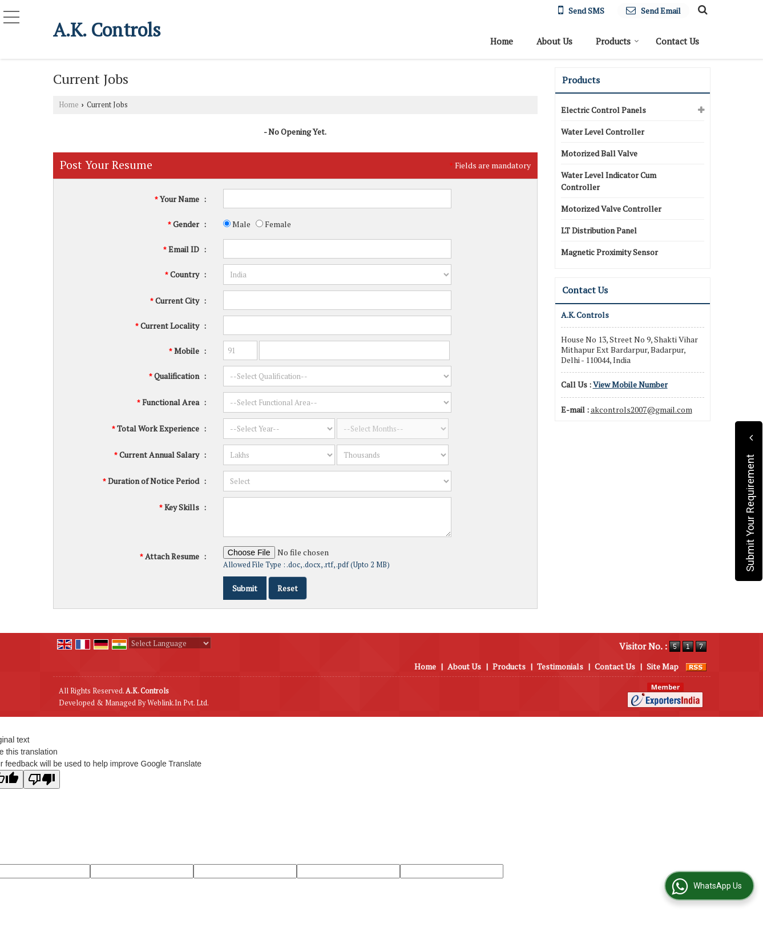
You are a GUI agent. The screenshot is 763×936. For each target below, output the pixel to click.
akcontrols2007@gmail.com (641, 409)
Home (501, 41)
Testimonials (560, 666)
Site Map (663, 666)
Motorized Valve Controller (611, 208)
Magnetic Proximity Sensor (609, 252)
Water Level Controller (602, 131)
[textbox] (337, 300)
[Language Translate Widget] (169, 643)
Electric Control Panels (603, 109)
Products (617, 41)
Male (237, 224)
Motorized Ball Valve (599, 153)
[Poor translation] (41, 779)
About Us (554, 41)
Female (273, 224)
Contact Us (677, 41)
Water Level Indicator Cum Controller (608, 181)
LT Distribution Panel (599, 230)
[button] (630, 384)
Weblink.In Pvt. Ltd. (178, 703)
